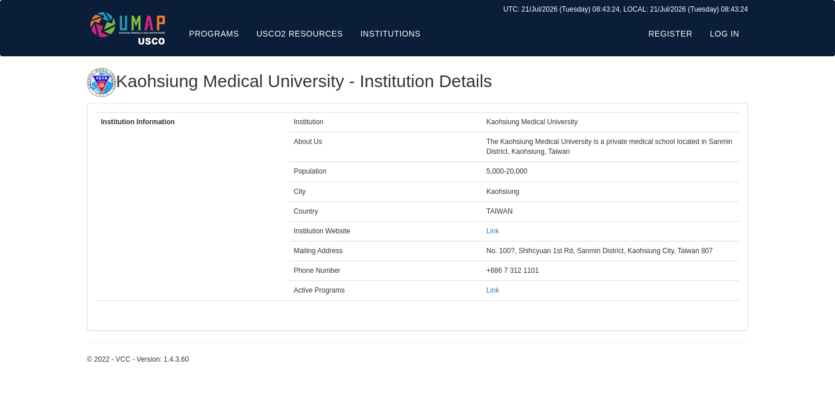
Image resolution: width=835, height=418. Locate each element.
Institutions (390, 33)
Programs (214, 33)
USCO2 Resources (299, 33)
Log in (724, 33)
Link (493, 231)
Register (670, 33)
